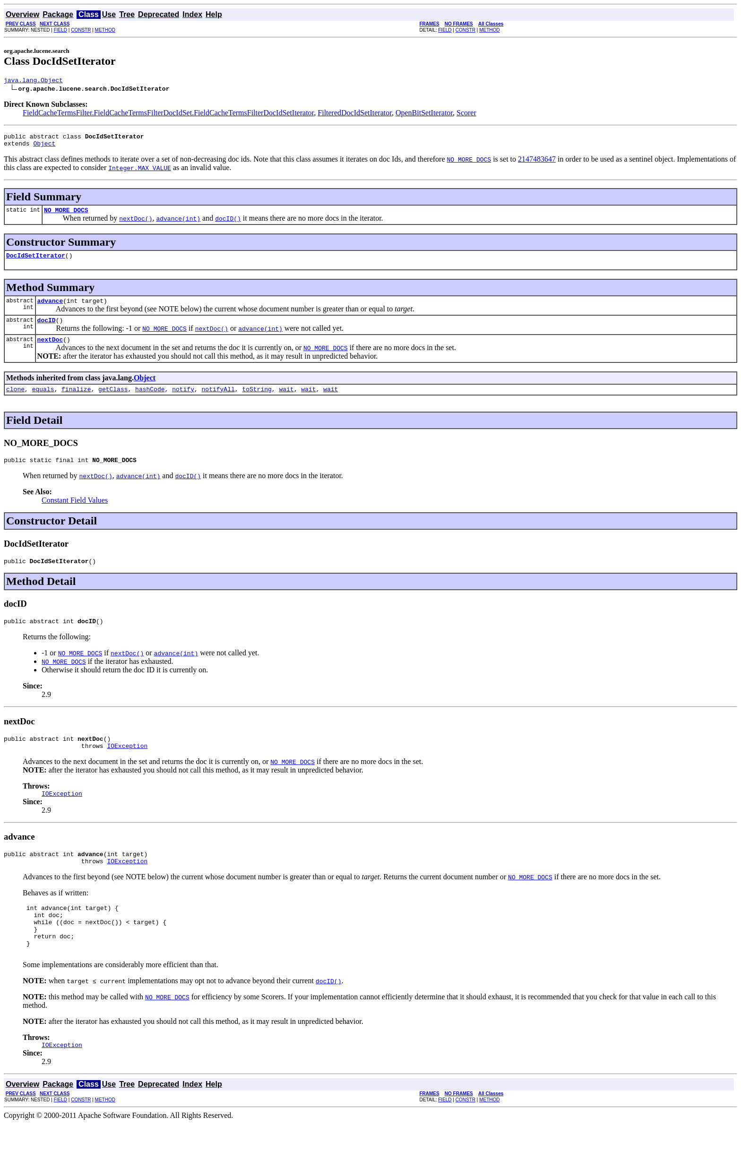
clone (15, 401)
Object (44, 147)
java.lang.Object (33, 81)
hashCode (149, 401)
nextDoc (50, 350)
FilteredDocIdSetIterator (355, 114)
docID (46, 330)
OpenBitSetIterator (424, 114)
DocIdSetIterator (35, 262)
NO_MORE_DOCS (66, 215)
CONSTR (81, 30)
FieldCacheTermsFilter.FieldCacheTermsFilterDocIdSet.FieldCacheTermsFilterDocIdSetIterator (168, 114)
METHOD (105, 30)
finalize (76, 401)
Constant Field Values (75, 514)
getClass (113, 401)
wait (286, 401)
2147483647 (537, 163)
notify (183, 401)
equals (43, 401)
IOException (127, 765)
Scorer (466, 114)
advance (50, 309)
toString (256, 401)
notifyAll (218, 401)
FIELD (60, 30)
